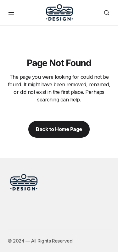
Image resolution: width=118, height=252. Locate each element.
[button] (11, 12)
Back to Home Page (59, 129)
